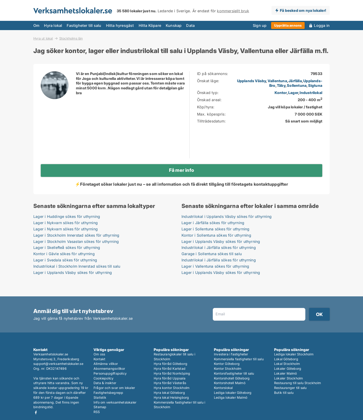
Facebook (35, 412)
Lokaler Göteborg (287, 368)
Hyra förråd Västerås (170, 383)
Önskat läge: (208, 80)
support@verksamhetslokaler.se (58, 364)
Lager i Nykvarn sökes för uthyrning (65, 222)
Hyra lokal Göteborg (169, 393)
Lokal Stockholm (287, 364)
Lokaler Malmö (285, 373)
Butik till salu (284, 393)
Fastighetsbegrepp (108, 393)
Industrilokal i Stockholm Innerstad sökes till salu (76, 266)
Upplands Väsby (251, 80)
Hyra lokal (53, 25)
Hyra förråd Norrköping (172, 373)
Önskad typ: (208, 92)
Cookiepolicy (103, 378)
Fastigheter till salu (84, 25)
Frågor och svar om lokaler (114, 388)
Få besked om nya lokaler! (303, 10)
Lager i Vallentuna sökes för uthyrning (215, 266)
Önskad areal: (209, 99)
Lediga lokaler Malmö (230, 397)
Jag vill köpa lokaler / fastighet (295, 107)
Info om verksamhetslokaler (115, 402)
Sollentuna (297, 85)
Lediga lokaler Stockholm (293, 354)
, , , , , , (279, 83)
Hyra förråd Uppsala (169, 378)
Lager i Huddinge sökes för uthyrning (66, 216)
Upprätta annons (288, 25)
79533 (316, 73)
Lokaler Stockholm (288, 378)
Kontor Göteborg (227, 364)
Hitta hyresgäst (120, 25)
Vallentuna (277, 80)
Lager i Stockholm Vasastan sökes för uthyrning (76, 241)
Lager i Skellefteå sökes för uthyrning (66, 247)
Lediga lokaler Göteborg (233, 393)
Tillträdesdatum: (211, 121)
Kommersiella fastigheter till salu (239, 359)
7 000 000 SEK (308, 114)
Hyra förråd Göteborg (170, 364)
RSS (97, 412)
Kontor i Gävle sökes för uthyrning (64, 253)
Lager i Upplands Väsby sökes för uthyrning (72, 272)
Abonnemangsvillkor (109, 368)
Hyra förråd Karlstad (169, 368)
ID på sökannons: (212, 73)
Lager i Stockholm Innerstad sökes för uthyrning (76, 235)
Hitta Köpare (150, 25)
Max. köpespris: (211, 114)
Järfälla (295, 80)
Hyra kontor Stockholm (171, 388)
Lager (293, 92)
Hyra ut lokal (43, 38)
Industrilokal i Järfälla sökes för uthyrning (219, 247)
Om (36, 25)
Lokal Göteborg (286, 359)
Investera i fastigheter (231, 354)
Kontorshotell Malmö (229, 383)
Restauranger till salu (290, 388)
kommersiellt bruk (233, 11)
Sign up (259, 25)
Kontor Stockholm (227, 368)
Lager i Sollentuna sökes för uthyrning (216, 229)
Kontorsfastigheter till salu (234, 373)
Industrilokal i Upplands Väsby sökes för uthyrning (227, 216)
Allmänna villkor (106, 364)
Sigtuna (315, 85)
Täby (281, 85)
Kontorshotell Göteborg (232, 378)
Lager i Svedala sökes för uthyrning (65, 260)
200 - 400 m (310, 99)
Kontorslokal (223, 388)
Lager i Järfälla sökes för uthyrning (213, 222)
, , (298, 92)
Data (190, 25)
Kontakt (99, 359)
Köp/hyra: (206, 107)
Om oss (99, 354)
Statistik (100, 397)
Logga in (322, 25)
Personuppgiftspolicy (110, 373)
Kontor (281, 92)
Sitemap (100, 407)
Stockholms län (71, 38)
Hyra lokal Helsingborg (171, 397)
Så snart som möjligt (303, 121)
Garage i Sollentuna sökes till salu (212, 253)
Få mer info (181, 170)
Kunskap (174, 25)
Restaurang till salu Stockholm (297, 383)
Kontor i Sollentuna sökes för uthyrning (216, 235)
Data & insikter (105, 383)
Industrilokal (311, 92)
